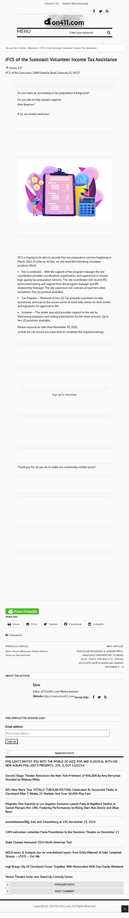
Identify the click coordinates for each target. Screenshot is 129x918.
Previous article (16, 646)
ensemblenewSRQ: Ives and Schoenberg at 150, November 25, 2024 (50, 822)
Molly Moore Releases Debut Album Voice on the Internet (26, 653)
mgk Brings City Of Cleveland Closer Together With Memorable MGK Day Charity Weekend (64, 867)
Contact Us (51, 3)
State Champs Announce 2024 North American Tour (38, 842)
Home (23, 47)
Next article (115, 646)
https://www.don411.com (59, 696)
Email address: (14, 727)
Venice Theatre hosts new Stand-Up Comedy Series (39, 877)
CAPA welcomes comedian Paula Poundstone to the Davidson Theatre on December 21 (62, 832)
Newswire (16, 635)
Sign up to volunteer (64, 394)
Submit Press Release (75, 3)
